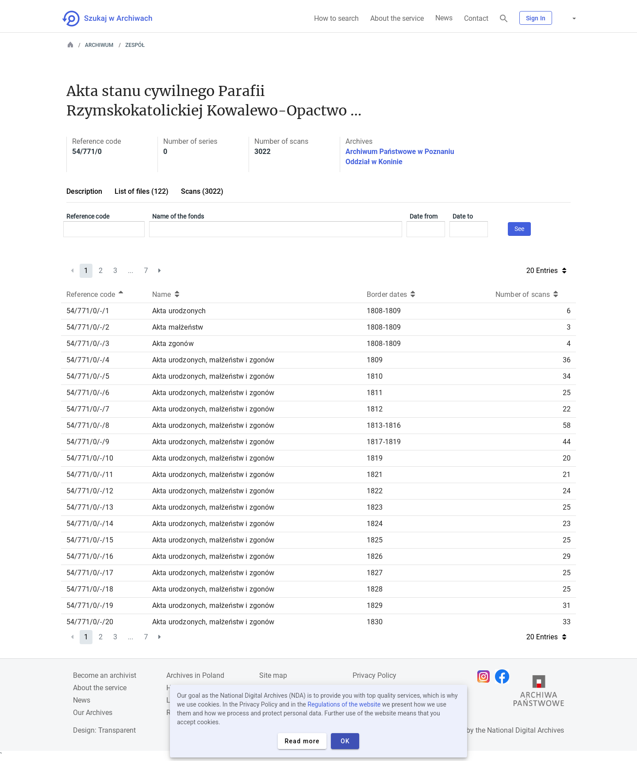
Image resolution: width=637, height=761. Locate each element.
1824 (375, 523)
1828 (375, 589)
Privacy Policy (374, 675)
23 (567, 523)
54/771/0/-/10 (89, 458)
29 (567, 556)
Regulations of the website (343, 704)
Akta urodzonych (179, 311)
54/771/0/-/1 (87, 311)
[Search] (504, 19)
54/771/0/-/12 (89, 491)
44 (567, 442)
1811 (375, 392)
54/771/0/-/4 (87, 360)
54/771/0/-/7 (87, 409)
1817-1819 (384, 442)
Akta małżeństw (177, 327)
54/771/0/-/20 (89, 622)
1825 (375, 540)
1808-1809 (384, 311)
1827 (375, 573)
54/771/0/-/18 (89, 589)
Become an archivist (104, 675)
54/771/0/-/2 (87, 327)
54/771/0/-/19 (89, 605)
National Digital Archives (525, 730)
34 (567, 376)
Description (84, 191)
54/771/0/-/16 (89, 556)
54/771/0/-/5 (87, 376)
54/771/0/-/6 (87, 392)
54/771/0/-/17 (89, 573)
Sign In (535, 18)
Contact (476, 18)
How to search (336, 18)
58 (567, 425)
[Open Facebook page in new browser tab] (504, 676)
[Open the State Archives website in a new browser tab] (539, 692)
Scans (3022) (202, 191)
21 (567, 474)
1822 (375, 491)
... (131, 270)
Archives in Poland (195, 675)
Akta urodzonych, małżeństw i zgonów (213, 360)
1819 (375, 458)
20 (567, 458)
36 (567, 360)
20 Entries (546, 270)
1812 (375, 409)
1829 (375, 605)
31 (567, 605)
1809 (375, 360)
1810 (375, 376)
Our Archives (92, 712)
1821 (375, 474)
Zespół (135, 45)
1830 (375, 622)
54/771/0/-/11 (89, 474)
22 (567, 409)
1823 (375, 507)
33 (567, 622)
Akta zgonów (173, 343)
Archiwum (99, 45)
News (444, 18)
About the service (397, 18)
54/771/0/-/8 (87, 425)
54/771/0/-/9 (87, 442)
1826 (375, 556)
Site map (273, 675)
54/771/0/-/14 (89, 523)
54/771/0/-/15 (89, 540)
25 (567, 392)
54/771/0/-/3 (87, 343)
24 (567, 491)
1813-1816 (384, 425)
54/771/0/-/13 (89, 507)
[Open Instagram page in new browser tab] (485, 676)
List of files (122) (142, 191)
